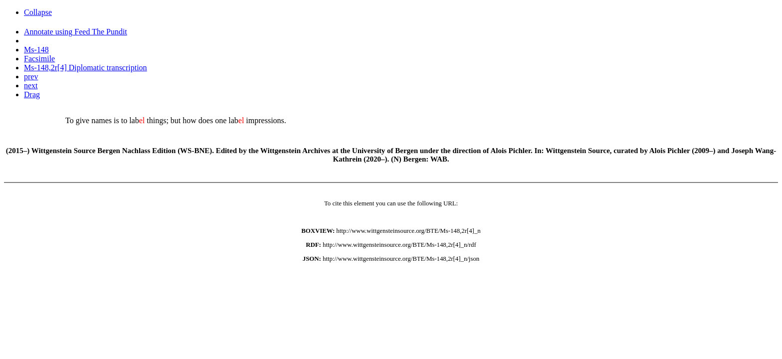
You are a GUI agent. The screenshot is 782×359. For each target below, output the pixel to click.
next (31, 85)
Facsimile (39, 58)
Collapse (38, 12)
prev (31, 76)
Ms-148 (36, 49)
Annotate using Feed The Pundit (75, 31)
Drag (32, 94)
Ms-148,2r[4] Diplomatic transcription (85, 67)
